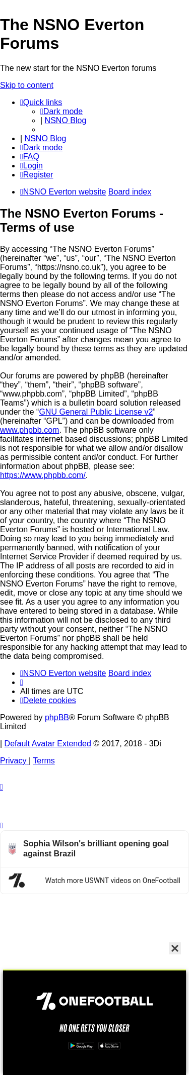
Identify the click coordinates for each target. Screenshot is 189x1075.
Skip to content (26, 85)
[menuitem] (29, 156)
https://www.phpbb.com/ (43, 475)
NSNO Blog (66, 120)
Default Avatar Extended (48, 743)
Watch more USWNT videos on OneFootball (112, 880)
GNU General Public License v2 (96, 412)
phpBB (57, 717)
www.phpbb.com (29, 430)
